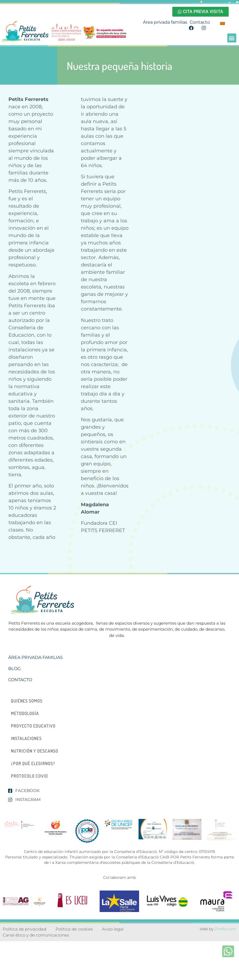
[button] (231, 37)
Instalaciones (26, 738)
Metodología (25, 713)
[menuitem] (222, 23)
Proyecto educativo (33, 726)
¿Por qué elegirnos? (33, 763)
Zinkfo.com (225, 928)
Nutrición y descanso (34, 751)
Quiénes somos (26, 701)
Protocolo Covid (29, 776)
